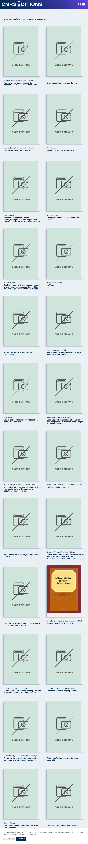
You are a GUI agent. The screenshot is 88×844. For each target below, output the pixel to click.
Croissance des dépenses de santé (63, 83)
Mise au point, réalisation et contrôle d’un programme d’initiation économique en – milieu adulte (65, 422)
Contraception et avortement (17, 150)
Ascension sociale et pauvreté (60, 150)
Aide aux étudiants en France (60, 623)
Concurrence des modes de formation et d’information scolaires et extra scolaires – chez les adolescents (65, 556)
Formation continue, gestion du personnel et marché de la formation (20, 84)
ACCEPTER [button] (21, 839)
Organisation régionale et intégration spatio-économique (21, 421)
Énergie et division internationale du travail (63, 219)
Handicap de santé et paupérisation (62, 691)
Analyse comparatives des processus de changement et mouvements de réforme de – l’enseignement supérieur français (22, 287)
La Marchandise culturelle (58, 487)
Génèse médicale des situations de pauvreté (62, 759)
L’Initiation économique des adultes (63, 825)
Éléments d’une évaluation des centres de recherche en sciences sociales (21, 759)
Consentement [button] (9, 839)
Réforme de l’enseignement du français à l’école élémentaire (64, 353)
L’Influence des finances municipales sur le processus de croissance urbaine (22, 692)
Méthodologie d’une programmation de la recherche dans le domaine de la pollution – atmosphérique (22, 489)
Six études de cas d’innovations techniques (18, 353)
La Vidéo (50, 285)
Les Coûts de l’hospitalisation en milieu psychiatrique (21, 826)
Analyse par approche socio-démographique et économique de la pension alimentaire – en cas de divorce (22, 219)
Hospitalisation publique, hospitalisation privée (22, 555)
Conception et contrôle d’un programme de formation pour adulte (22, 624)
